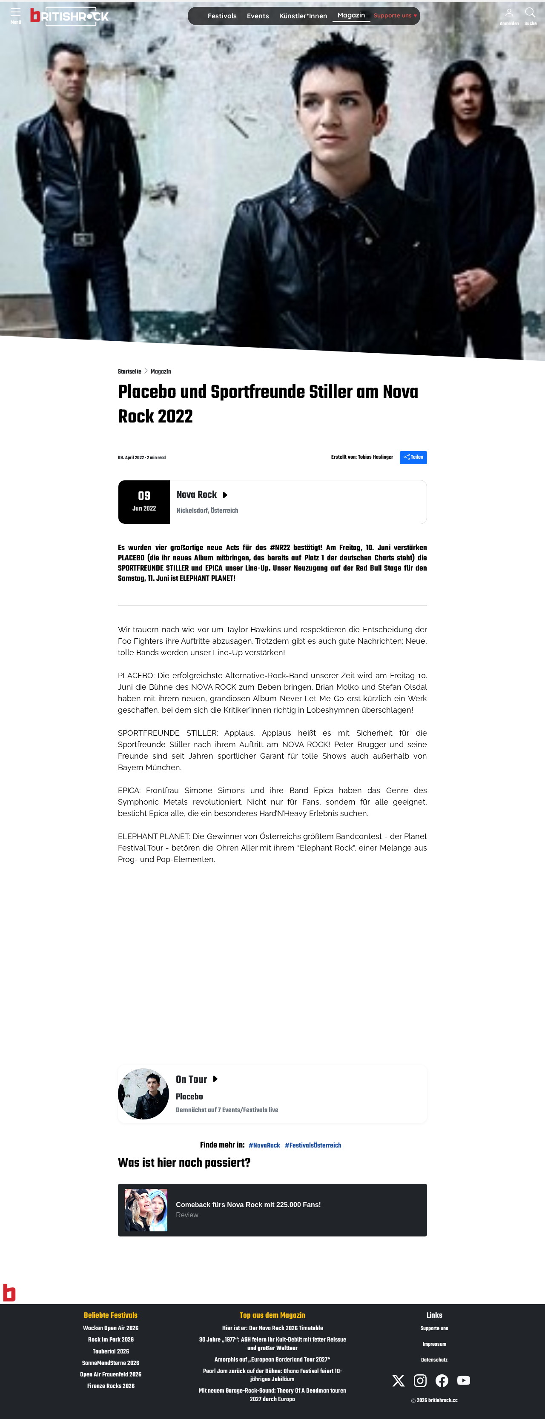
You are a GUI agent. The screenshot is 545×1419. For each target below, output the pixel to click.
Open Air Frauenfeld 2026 (110, 1375)
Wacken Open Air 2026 (110, 1328)
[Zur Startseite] (9, 1293)
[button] (222, 16)
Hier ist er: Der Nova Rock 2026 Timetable (272, 1328)
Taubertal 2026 (111, 1352)
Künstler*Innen (303, 15)
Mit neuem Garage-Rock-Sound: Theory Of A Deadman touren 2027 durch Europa (272, 1395)
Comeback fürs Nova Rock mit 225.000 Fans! (248, 1204)
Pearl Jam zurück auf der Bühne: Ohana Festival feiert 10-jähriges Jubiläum (272, 1376)
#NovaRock (264, 1145)
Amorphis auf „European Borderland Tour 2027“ (272, 1360)
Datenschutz (434, 1360)
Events (258, 15)
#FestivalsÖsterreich (313, 1145)
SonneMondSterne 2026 (110, 1363)
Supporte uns (395, 15)
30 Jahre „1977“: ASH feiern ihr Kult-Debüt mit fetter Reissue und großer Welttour (272, 1344)
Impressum (434, 1344)
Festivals (222, 15)
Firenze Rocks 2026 (111, 1386)
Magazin (351, 15)
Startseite (130, 372)
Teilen (413, 457)
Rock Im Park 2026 (111, 1340)
